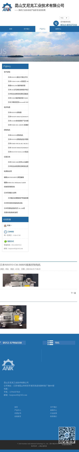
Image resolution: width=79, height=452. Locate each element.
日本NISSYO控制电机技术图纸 (18, 139)
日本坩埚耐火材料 (10, 193)
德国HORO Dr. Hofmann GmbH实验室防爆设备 (15, 185)
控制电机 (7, 130)
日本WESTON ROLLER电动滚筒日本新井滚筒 (18, 152)
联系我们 (58, 35)
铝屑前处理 (8, 171)
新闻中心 (58, 29)
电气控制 (7, 72)
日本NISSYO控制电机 (15, 135)
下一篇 (73, 293)
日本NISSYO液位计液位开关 (18, 77)
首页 (10, 29)
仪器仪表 (7, 157)
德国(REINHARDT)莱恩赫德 (14, 177)
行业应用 (26, 35)
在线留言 (42, 35)
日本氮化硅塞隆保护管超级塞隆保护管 (18, 198)
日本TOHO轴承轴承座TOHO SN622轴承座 (18, 98)
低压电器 (7, 107)
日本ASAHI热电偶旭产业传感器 (18, 121)
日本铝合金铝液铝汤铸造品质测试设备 (18, 166)
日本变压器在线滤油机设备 (13, 203)
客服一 (8, 225)
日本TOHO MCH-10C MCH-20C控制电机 (18, 143)
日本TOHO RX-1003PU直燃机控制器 (18, 125)
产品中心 (42, 29)
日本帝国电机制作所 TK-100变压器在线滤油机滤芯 (14, 210)
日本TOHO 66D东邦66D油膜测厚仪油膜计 (18, 162)
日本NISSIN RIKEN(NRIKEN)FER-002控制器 (18, 116)
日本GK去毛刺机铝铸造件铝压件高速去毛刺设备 (18, 90)
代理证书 (11, 35)
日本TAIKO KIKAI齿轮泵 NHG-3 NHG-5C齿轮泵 (18, 81)
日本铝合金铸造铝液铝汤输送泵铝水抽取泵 (18, 94)
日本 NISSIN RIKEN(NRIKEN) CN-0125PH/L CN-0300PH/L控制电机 (18, 148)
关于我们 (26, 29)
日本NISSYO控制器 (14, 112)
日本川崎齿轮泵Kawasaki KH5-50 (18, 102)
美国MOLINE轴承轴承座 (16, 85)
